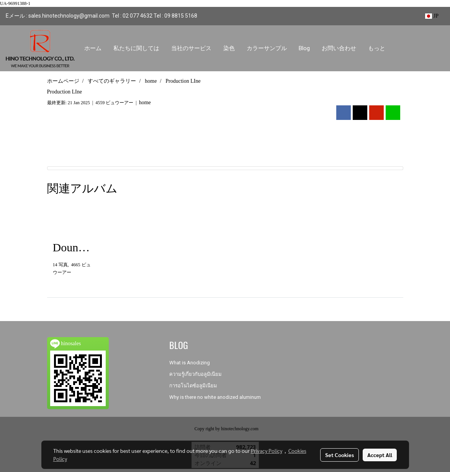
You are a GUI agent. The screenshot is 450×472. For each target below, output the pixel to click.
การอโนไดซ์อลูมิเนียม (193, 385)
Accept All (379, 454)
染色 (229, 48)
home (145, 102)
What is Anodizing (189, 362)
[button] (398, 48)
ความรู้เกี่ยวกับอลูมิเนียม (195, 374)
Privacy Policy (266, 450)
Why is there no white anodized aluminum (215, 397)
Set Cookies (339, 454)
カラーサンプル (267, 48)
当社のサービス (191, 48)
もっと (376, 48)
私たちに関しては (136, 48)
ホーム (92, 48)
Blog (304, 48)
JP (432, 16)
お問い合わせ (339, 48)
